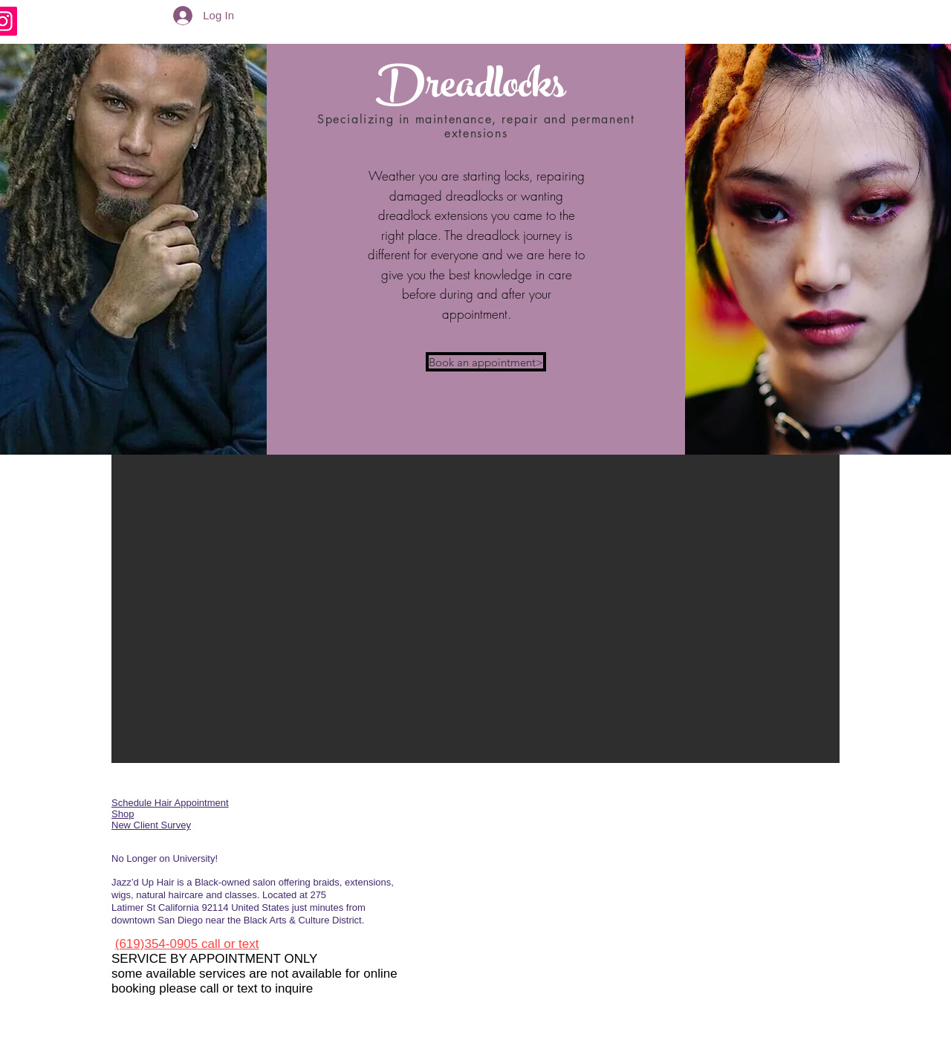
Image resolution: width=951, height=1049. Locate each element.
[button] (475, 609)
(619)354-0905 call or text (187, 944)
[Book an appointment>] (486, 361)
